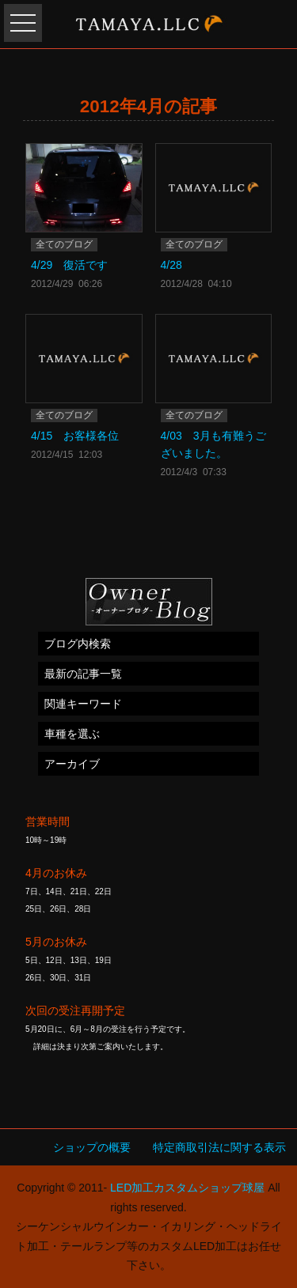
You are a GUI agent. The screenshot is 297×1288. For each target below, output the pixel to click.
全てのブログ (64, 244)
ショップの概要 (92, 1147)
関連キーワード (83, 703)
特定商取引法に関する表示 (219, 1147)
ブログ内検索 (77, 643)
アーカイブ (72, 763)
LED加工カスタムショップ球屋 (187, 1187)
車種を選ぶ (72, 733)
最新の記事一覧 (83, 673)
